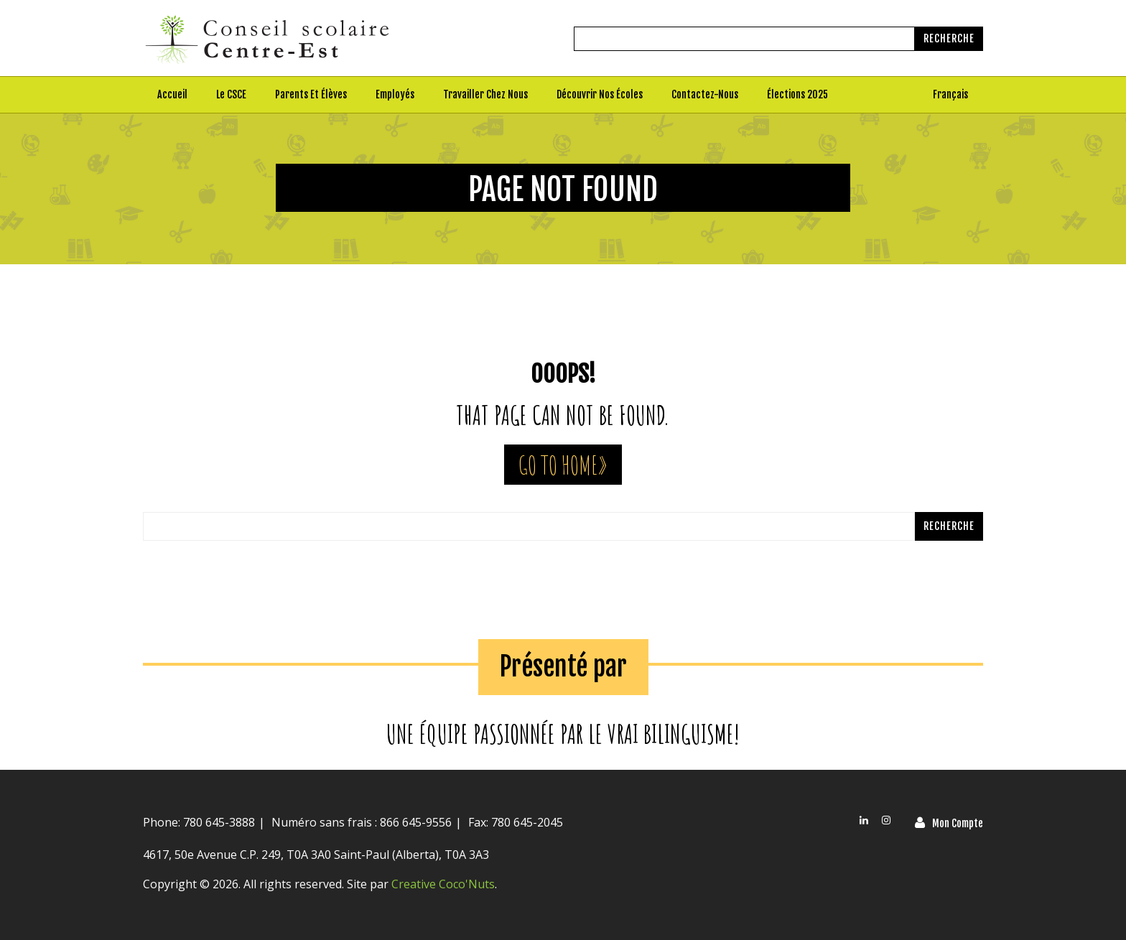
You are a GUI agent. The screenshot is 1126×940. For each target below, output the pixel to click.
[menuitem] (951, 95)
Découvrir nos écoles (600, 94)
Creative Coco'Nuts (443, 884)
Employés (395, 94)
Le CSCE (231, 94)
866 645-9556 (414, 822)
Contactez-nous (704, 94)
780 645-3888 (219, 822)
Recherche (948, 38)
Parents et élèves (311, 94)
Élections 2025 (797, 94)
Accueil (172, 94)
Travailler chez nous (485, 94)
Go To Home (557, 464)
